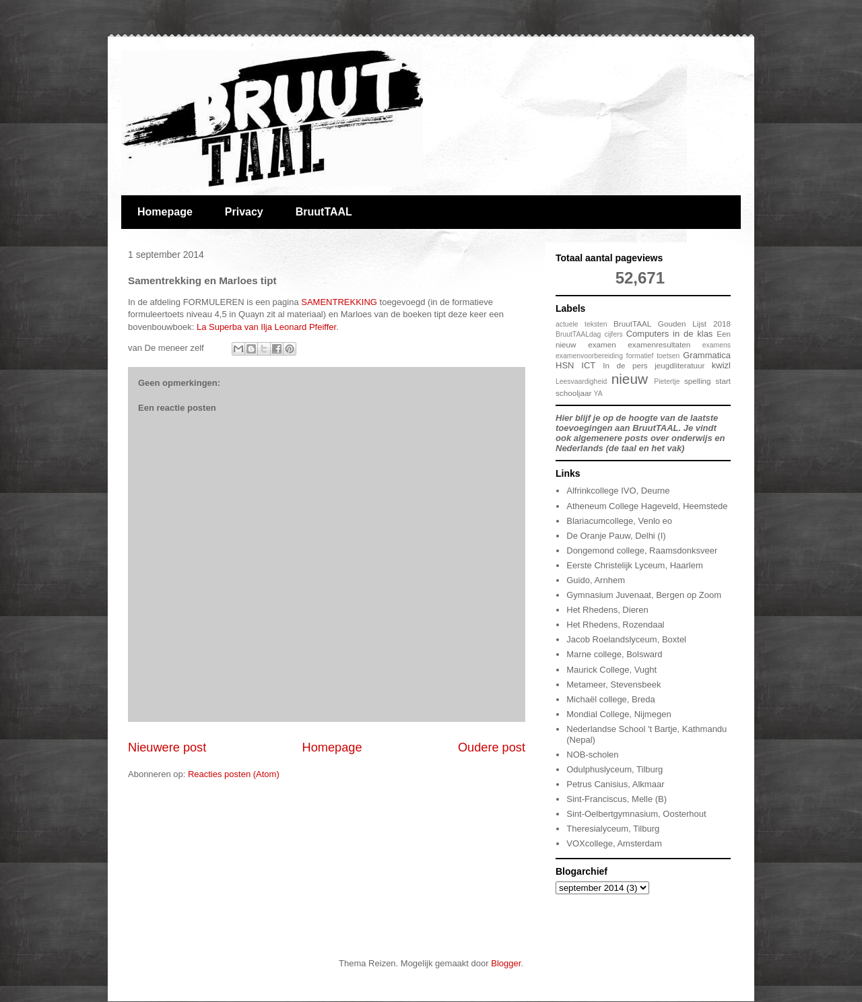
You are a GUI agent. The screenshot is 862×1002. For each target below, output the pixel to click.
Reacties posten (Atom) (233, 774)
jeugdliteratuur (679, 365)
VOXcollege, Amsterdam (614, 843)
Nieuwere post (167, 747)
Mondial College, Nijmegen (618, 714)
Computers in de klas (669, 334)
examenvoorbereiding (589, 356)
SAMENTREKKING (338, 302)
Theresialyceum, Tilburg (612, 829)
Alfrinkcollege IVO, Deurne (617, 491)
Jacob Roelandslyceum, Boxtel (626, 639)
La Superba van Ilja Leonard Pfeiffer (266, 327)
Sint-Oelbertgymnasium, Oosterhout (636, 814)
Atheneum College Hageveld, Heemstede (646, 506)
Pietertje (666, 381)
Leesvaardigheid (581, 381)
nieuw (629, 379)
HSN (565, 365)
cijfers (613, 334)
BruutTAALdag (578, 334)
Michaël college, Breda (610, 699)
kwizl (721, 365)
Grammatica (707, 355)
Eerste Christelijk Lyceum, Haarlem (634, 565)
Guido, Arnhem (595, 580)
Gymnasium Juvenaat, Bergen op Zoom (643, 595)
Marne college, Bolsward (614, 654)
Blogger (506, 963)
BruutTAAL (324, 212)
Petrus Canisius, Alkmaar (615, 784)
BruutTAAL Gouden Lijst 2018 (672, 323)
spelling (697, 380)
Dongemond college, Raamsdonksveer (641, 550)
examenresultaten (659, 344)
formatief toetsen (652, 356)
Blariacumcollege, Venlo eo (619, 521)
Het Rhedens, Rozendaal (615, 625)
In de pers (625, 365)
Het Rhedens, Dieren (607, 610)
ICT (588, 365)
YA (598, 393)
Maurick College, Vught (611, 670)
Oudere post (491, 747)
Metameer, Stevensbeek (613, 684)
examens (716, 345)
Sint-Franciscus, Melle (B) (616, 799)
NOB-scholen (592, 754)
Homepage (165, 212)
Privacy (244, 212)
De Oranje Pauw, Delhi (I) (615, 536)
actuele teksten (581, 324)
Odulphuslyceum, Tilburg (614, 769)
